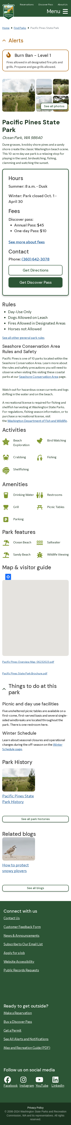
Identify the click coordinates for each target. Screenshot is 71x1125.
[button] (64, 11)
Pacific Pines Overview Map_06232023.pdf (28, 661)
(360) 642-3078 (35, 259)
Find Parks (20, 27)
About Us (63, 4)
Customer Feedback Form (22, 927)
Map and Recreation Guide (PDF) (27, 1048)
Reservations (27, 4)
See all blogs (35, 888)
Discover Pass (45, 4)
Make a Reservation (18, 1013)
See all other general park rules (23, 337)
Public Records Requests (21, 970)
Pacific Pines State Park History (18, 799)
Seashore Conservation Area (38, 376)
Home (5, 27)
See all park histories (35, 819)
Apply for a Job (14, 953)
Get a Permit (12, 1030)
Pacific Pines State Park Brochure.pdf (24, 673)
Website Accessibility (19, 962)
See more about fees (27, 242)
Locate (8, 577)
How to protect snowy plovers (15, 868)
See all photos (54, 106)
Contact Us (12, 918)
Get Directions (35, 270)
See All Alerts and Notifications (26, 1039)
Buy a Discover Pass (18, 1022)
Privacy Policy (35, 1107)
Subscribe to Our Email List (23, 944)
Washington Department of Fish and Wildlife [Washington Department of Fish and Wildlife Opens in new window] (37, 420)
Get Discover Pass (36, 282)
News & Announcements (21, 936)
